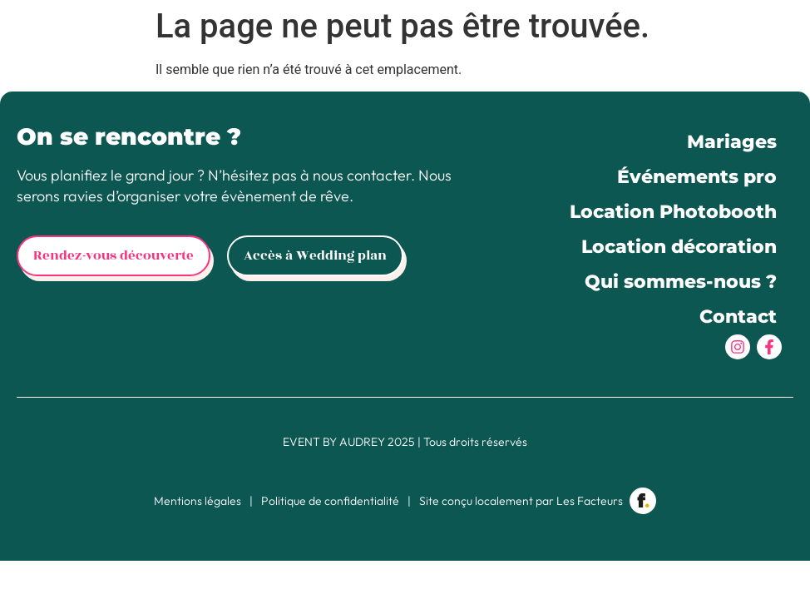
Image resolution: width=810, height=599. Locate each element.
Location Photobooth (673, 211)
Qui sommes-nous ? (681, 281)
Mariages (732, 142)
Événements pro (697, 177)
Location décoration (679, 246)
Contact (738, 316)
